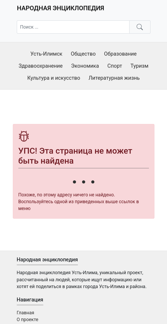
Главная (25, 312)
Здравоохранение (41, 66)
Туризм (139, 66)
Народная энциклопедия (60, 8)
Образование (120, 54)
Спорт (114, 66)
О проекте (27, 319)
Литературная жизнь (114, 78)
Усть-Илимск (46, 54)
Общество (83, 54)
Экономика (85, 66)
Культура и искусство (53, 78)
